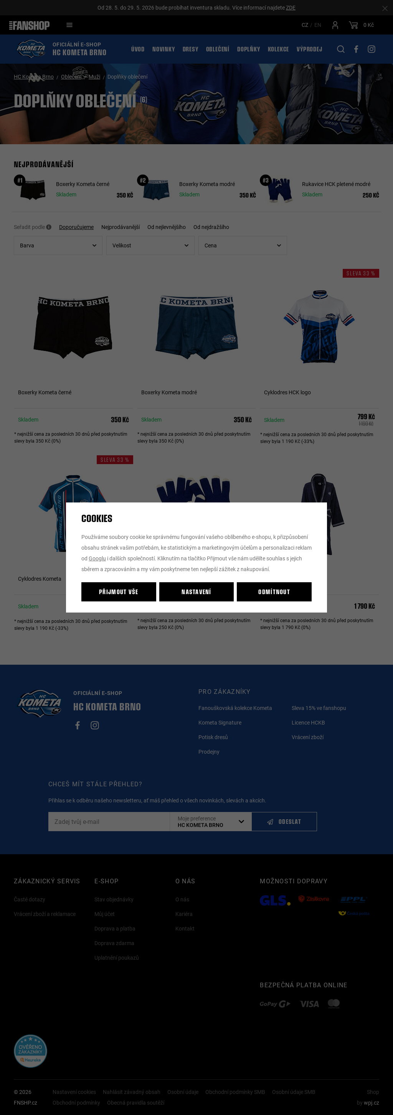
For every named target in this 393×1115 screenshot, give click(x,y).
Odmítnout (274, 591)
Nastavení (196, 591)
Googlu (97, 558)
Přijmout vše (118, 591)
